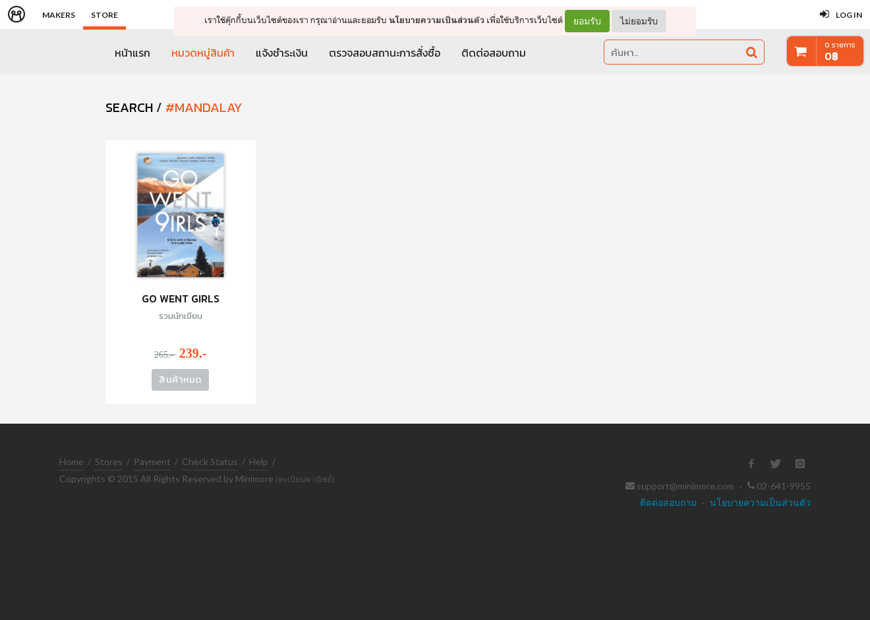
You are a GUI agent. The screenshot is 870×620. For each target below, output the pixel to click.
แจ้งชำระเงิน (282, 53)
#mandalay (204, 107)
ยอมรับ (587, 21)
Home (71, 461)
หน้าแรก (132, 53)
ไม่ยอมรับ (639, 20)
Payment (152, 461)
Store (104, 15)
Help (258, 461)
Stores (109, 461)
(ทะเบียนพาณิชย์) (305, 479)
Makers (58, 15)
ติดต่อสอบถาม (493, 53)
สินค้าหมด (180, 380)
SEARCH (129, 107)
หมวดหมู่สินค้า (203, 53)
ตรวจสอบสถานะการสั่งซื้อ (384, 53)
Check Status (210, 461)
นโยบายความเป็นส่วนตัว (436, 20)
